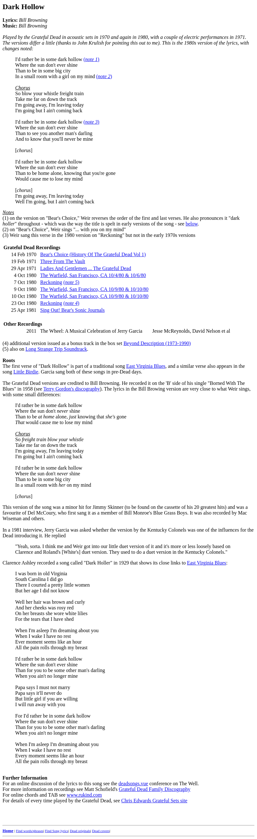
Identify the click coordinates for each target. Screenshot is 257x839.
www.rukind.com (84, 795)
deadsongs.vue (133, 783)
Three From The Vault (62, 261)
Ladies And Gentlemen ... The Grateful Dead (85, 268)
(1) (6, 218)
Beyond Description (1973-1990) (157, 343)
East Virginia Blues (146, 366)
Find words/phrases (29, 831)
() (91, 59)
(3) (6, 235)
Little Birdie (25, 371)
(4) (6, 343)
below (191, 223)
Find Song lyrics (56, 831)
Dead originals (80, 831)
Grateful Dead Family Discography (154, 789)
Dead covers (101, 831)
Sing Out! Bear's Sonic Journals (72, 310)
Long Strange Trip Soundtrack (56, 349)
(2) (6, 229)
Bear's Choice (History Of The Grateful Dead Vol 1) (93, 254)
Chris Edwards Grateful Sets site (154, 800)
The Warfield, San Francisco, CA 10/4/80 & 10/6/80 (93, 275)
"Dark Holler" (98, 562)
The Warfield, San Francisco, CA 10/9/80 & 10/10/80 (94, 289)
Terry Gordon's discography (71, 389)
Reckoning (51, 282)
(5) (6, 349)
